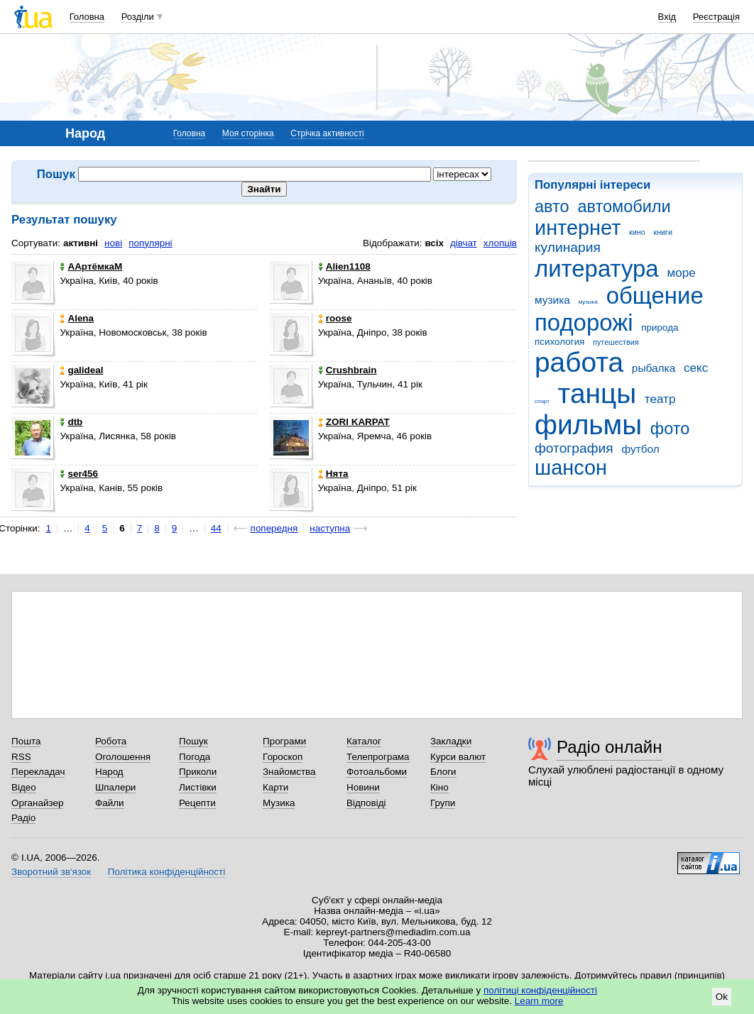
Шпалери (115, 787)
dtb (71, 422)
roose (335, 318)
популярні (150, 243)
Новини (363, 787)
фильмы (588, 424)
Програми (284, 741)
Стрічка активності (327, 133)
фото (670, 428)
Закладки (450, 741)
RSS (21, 756)
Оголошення (123, 756)
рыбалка (653, 368)
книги (662, 232)
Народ (109, 771)
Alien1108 (344, 266)
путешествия (615, 342)
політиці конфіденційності (540, 990)
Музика (279, 803)
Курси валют (458, 756)
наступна (330, 528)
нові (113, 243)
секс (696, 368)
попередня (274, 528)
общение (655, 295)
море (681, 273)
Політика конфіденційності (166, 871)
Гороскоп (282, 756)
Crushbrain (347, 370)
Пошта (25, 741)
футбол (640, 449)
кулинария (568, 247)
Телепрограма (378, 756)
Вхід (667, 16)
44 (216, 528)
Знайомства (289, 771)
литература (597, 268)
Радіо (23, 817)
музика (552, 300)
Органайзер (37, 803)
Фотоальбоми (376, 771)
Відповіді (366, 803)
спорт (542, 401)
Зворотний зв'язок (51, 871)
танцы (597, 393)
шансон (571, 467)
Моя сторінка (248, 133)
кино (637, 232)
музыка (588, 302)
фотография (574, 448)
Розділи (137, 16)
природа (659, 327)
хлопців (500, 243)
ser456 (79, 473)
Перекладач (38, 771)
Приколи (198, 771)
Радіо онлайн (609, 746)
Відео (23, 787)
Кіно (439, 787)
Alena (77, 318)
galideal (81, 370)
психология (559, 341)
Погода (194, 756)
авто (552, 206)
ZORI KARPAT (354, 422)
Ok (722, 996)
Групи (442, 803)
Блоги (443, 771)
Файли (109, 803)
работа (579, 362)
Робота (110, 741)
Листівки (198, 787)
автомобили (623, 206)
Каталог (363, 741)
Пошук (193, 741)
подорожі (584, 322)
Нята (333, 473)
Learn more (539, 1001)
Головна (87, 16)
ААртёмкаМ (91, 266)
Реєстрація (716, 16)
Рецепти (197, 803)
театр (660, 399)
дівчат (463, 243)
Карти (275, 787)
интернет (578, 227)
